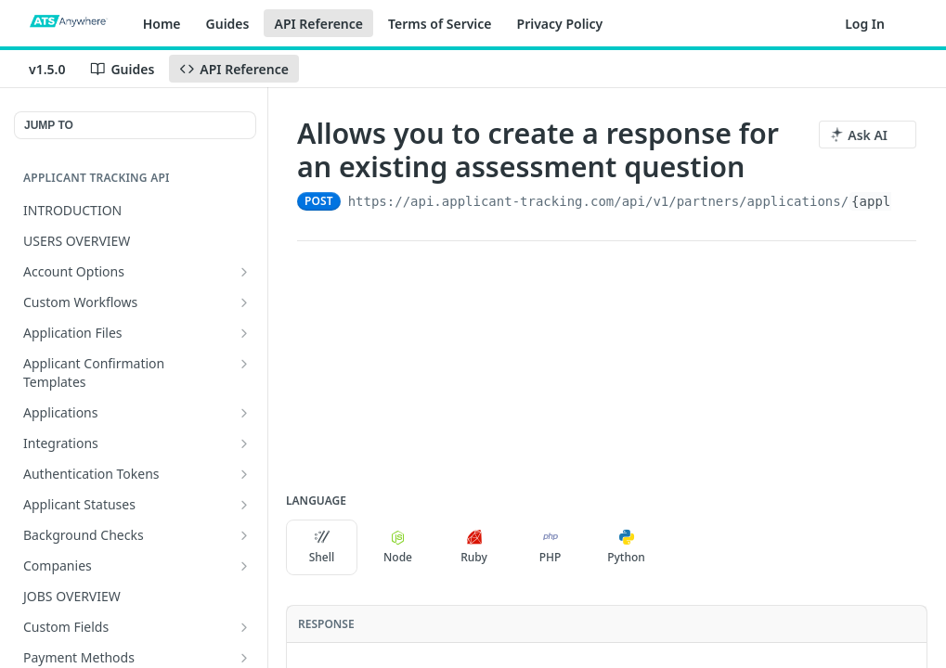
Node (397, 547)
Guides (228, 23)
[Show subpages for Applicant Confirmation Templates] (244, 363)
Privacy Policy (560, 23)
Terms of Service (440, 23)
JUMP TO (48, 125)
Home (162, 23)
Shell (322, 547)
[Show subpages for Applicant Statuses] (244, 504)
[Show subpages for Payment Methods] (244, 657)
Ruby (473, 547)
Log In (865, 23)
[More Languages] (680, 547)
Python (626, 547)
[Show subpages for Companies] (244, 566)
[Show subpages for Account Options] (244, 271)
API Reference (318, 23)
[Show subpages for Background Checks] (244, 535)
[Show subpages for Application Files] (244, 333)
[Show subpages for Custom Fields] (244, 627)
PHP (550, 547)
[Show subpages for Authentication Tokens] (244, 474)
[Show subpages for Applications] (244, 412)
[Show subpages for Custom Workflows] (244, 302)
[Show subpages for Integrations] (244, 443)
